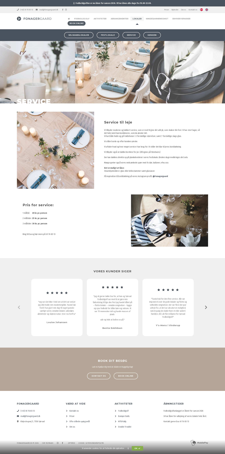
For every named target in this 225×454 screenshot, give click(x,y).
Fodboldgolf (122, 410)
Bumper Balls (122, 415)
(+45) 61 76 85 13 (25, 10)
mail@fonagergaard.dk (47, 10)
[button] (128, 448)
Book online (125, 375)
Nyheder (175, 10)
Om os (183, 10)
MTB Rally (120, 421)
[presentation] (13, 72)
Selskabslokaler (78, 35)
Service (131, 35)
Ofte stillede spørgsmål (78, 421)
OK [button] (137, 448)
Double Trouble (123, 426)
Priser (166, 10)
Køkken (152, 35)
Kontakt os (193, 10)
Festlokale (108, 35)
